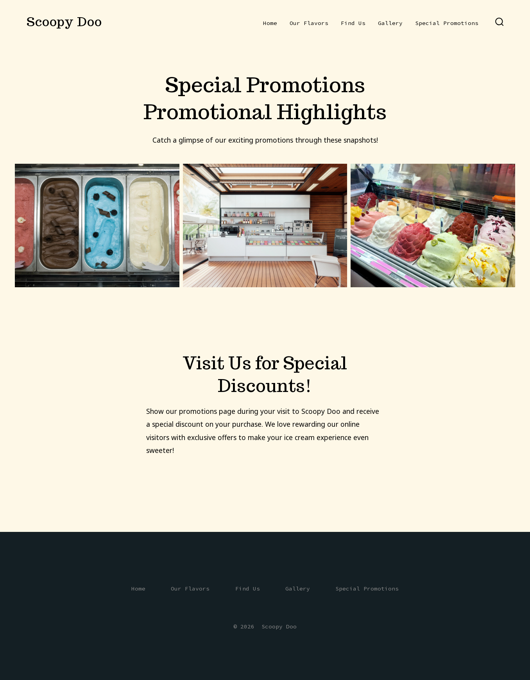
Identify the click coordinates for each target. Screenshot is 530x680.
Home (270, 23)
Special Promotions (446, 23)
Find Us (353, 23)
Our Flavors (309, 23)
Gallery (390, 23)
